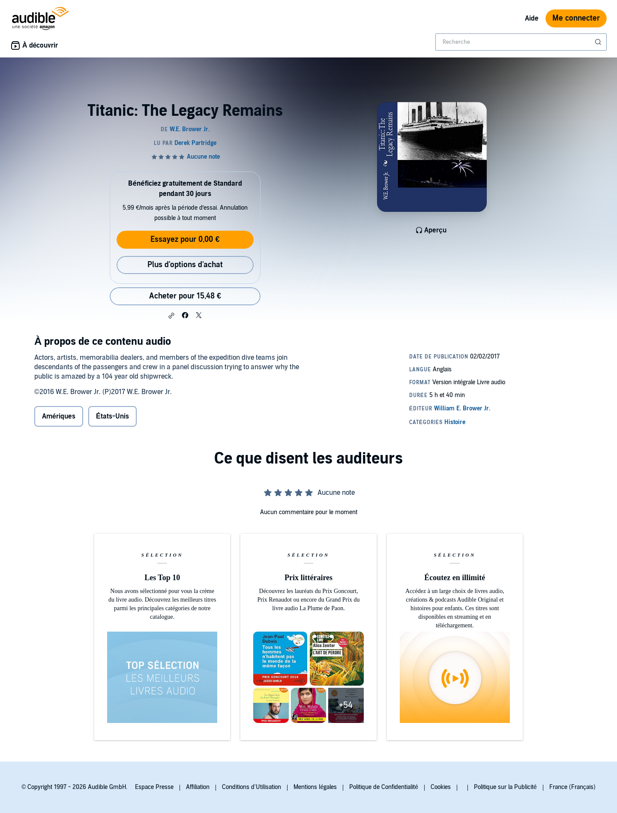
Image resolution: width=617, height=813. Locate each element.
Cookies (441, 787)
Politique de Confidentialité (383, 787)
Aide (532, 18)
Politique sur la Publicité (505, 787)
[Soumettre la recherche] (599, 42)
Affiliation (198, 787)
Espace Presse (154, 787)
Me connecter (576, 18)
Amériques (58, 416)
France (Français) (572, 787)
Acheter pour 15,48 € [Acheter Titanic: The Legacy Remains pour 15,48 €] (185, 296)
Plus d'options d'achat (185, 264)
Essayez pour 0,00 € (184, 239)
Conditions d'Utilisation (251, 787)
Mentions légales (315, 787)
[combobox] (521, 42)
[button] (171, 315)
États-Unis (112, 416)
